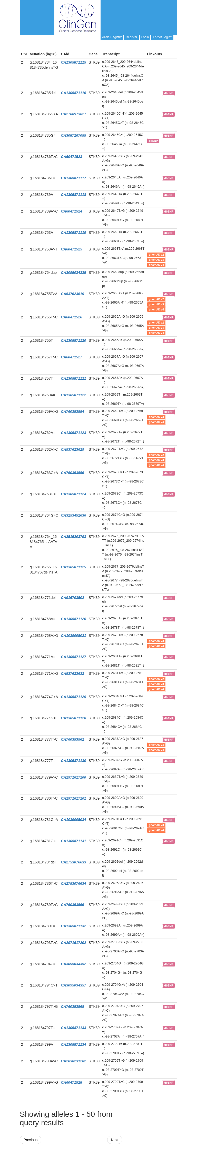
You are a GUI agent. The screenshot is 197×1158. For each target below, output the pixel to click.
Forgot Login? (162, 37)
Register (131, 37)
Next (115, 1140)
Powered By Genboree (152, 1155)
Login (145, 37)
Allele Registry (112, 37)
